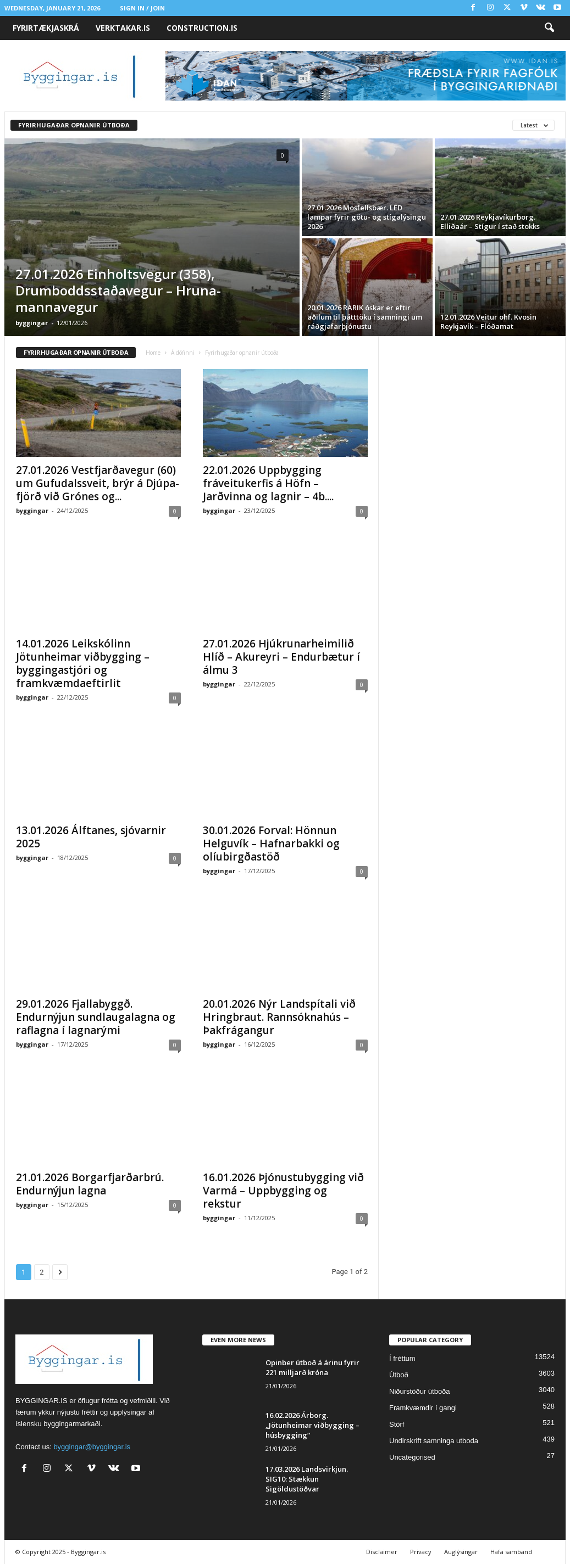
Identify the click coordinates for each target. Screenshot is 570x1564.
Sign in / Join (142, 8)
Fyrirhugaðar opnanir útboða (74, 125)
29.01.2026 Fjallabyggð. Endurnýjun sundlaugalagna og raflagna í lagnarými (95, 1017)
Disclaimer (381, 1552)
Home (153, 352)
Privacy (420, 1552)
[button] (549, 28)
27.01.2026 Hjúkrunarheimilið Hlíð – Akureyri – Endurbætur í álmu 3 (281, 656)
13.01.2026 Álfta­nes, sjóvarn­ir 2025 (91, 837)
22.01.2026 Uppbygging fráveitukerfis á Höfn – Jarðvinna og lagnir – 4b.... (268, 483)
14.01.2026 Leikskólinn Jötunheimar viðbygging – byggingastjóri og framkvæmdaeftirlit (83, 663)
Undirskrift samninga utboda (433, 1441)
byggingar (31, 323)
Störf (396, 1424)
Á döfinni (183, 352)
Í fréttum (402, 1358)
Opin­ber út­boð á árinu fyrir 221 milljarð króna (312, 1367)
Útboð (398, 1375)
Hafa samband (511, 1552)
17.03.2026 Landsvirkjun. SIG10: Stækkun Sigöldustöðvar (306, 1479)
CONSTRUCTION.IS (202, 28)
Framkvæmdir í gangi (423, 1408)
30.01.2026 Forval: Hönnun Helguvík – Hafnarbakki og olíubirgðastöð (271, 843)
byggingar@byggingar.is (91, 1447)
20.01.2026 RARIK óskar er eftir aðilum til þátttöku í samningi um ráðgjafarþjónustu (364, 317)
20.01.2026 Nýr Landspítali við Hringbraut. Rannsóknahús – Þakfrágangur (279, 1017)
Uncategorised (412, 1457)
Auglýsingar (461, 1552)
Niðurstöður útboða (419, 1391)
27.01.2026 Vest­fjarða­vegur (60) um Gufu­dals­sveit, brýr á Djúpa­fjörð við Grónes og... (97, 483)
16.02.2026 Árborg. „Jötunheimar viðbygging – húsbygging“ (312, 1425)
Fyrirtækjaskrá (46, 28)
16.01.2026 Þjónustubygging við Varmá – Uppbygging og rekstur (283, 1190)
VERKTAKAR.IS (123, 28)
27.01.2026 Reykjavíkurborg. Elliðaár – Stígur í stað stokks (490, 221)
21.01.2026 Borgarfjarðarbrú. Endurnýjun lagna (90, 1184)
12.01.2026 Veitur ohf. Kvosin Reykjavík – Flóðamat (488, 321)
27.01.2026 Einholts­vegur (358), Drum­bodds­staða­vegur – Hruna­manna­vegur (118, 290)
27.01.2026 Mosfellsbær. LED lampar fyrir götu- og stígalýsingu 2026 (366, 217)
